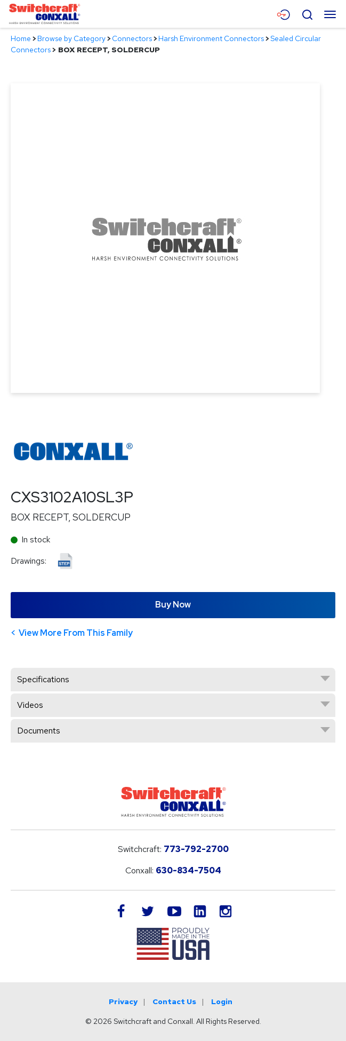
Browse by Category (71, 38)
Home (21, 38)
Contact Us (174, 1001)
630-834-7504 (188, 870)
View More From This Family (76, 632)
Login (221, 1001)
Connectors (132, 38)
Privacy (123, 1001)
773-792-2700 (196, 849)
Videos (30, 705)
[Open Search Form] (307, 13)
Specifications (43, 679)
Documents (38, 730)
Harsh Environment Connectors (211, 38)
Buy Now (173, 604)
